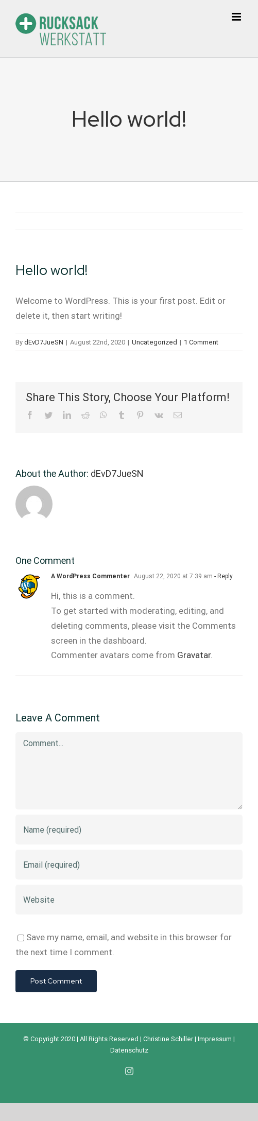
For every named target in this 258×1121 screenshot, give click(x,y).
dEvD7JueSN (43, 342)
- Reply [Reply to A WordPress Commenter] (223, 576)
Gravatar (194, 655)
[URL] (129, 900)
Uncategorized (154, 342)
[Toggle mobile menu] (237, 16)
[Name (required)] (129, 829)
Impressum (215, 1039)
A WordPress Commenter (90, 576)
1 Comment (201, 342)
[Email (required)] (129, 864)
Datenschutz (129, 1050)
